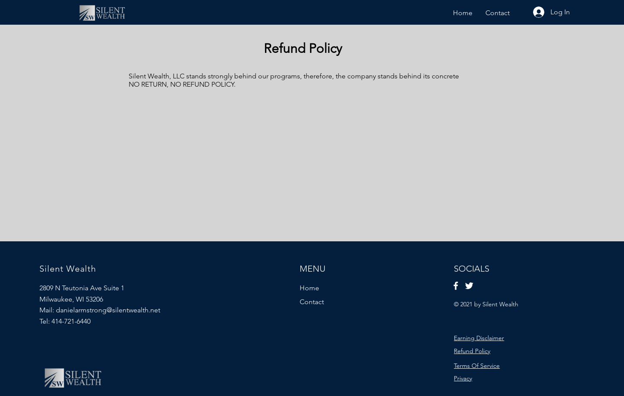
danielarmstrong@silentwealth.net (108, 310)
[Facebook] (455, 285)
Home (309, 288)
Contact (312, 302)
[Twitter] (469, 285)
